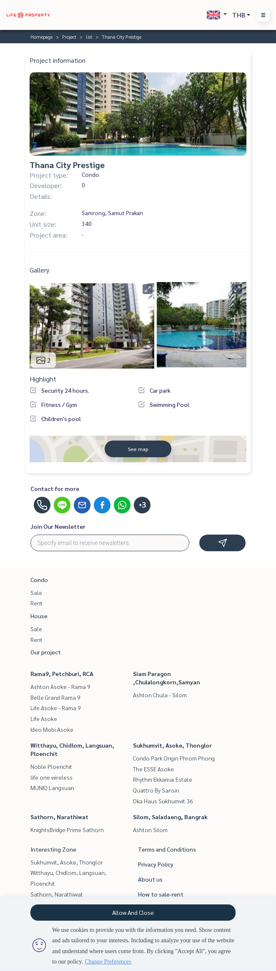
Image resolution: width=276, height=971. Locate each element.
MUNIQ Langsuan (52, 787)
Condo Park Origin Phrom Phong (174, 758)
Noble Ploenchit (51, 766)
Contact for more (54, 488)
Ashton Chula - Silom (160, 695)
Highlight (43, 378)
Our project (45, 652)
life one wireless (51, 777)
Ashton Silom (150, 829)
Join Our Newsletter (57, 526)
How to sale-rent (160, 894)
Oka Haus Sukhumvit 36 (163, 801)
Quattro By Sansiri (156, 790)
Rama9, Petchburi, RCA (61, 673)
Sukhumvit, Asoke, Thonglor (172, 745)
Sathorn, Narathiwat (59, 816)
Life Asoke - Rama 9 (55, 707)
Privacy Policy (155, 864)
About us (150, 879)
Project (69, 36)
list (89, 36)
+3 (142, 505)
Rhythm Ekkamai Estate (162, 779)
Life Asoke (43, 718)
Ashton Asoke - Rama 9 (60, 686)
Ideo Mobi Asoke (51, 729)
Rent (36, 603)
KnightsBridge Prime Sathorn (67, 829)
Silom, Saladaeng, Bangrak (170, 816)
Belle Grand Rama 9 (55, 697)
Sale (36, 592)
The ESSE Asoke (153, 769)
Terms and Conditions (167, 849)
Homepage (41, 36)
